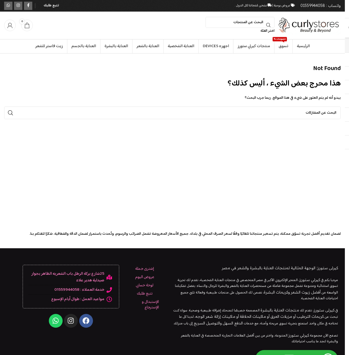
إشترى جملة (144, 268)
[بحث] (240, 22)
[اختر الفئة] (240, 31)
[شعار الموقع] (309, 25)
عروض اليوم (144, 277)
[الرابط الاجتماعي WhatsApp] (8, 6)
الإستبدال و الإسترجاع (150, 304)
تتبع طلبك (51, 5)
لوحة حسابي (144, 285)
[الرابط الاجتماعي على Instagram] (18, 6)
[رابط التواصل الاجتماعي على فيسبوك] (28, 6)
